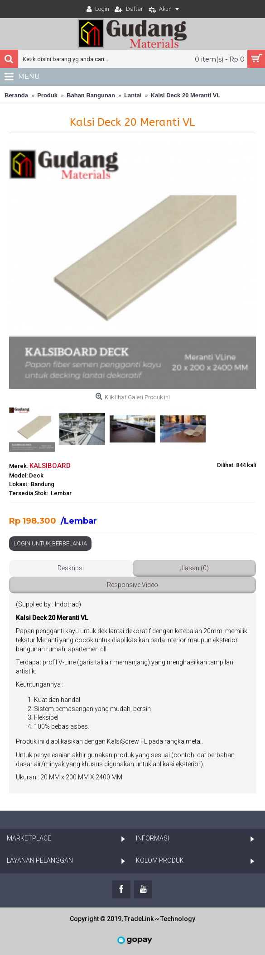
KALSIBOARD (50, 466)
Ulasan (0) (194, 568)
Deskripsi (71, 568)
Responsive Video (132, 584)
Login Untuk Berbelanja (50, 543)
